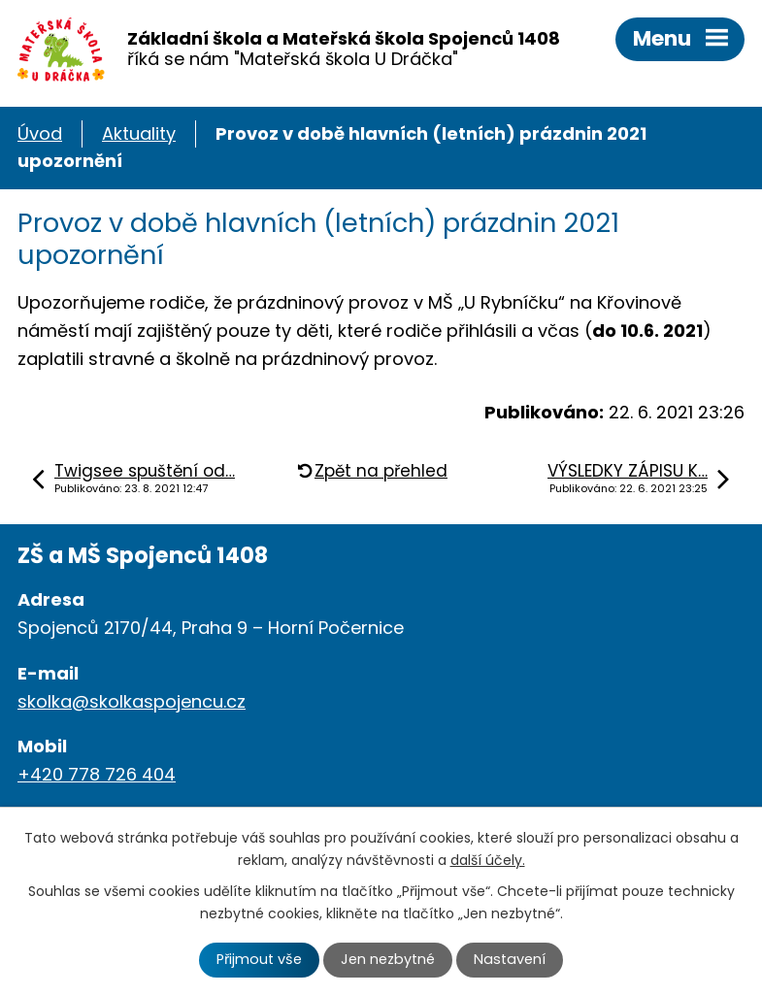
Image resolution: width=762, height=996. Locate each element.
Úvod (39, 133)
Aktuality (139, 133)
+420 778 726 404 (96, 774)
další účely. (487, 860)
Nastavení (510, 959)
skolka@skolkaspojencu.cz (131, 701)
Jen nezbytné (388, 959)
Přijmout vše (259, 959)
